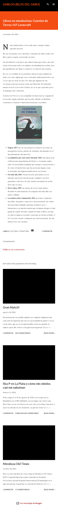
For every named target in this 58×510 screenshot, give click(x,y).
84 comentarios (22, 333)
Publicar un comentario (14, 249)
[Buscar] (47, 4)
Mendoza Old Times (16, 464)
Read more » (49, 333)
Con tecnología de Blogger (29, 503)
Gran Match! (11, 307)
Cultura (14, 231)
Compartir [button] (47, 231)
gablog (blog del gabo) (21, 4)
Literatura (23, 231)
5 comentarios (22, 489)
